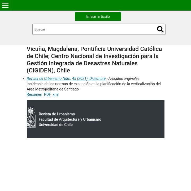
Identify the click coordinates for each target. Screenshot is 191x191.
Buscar (160, 29)
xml (56, 94)
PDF (47, 94)
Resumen (34, 94)
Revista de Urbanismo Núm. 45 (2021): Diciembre (66, 78)
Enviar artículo (98, 16)
